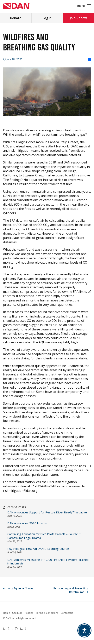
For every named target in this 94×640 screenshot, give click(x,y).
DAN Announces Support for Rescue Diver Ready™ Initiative (47, 512)
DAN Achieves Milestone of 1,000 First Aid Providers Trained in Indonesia (48, 561)
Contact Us (67, 612)
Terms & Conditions (47, 612)
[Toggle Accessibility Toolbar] (84, 630)
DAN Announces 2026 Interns (27, 523)
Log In (47, 18)
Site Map (17, 612)
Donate (15, 18)
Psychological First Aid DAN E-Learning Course (38, 549)
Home (6, 612)
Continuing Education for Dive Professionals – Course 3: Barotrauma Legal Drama (44, 536)
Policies (29, 612)
